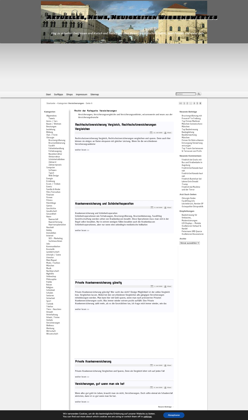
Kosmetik (50, 249)
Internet (49, 236)
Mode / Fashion (53, 263)
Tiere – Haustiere (53, 309)
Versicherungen (53, 323)
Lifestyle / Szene (53, 255)
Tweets (52, 118)
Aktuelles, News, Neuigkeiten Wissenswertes (131, 17)
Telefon (49, 306)
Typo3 (51, 173)
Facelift (52, 146)
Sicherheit (50, 298)
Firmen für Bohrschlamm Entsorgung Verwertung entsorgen (193, 143)
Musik (48, 268)
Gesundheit (51, 214)
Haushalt (50, 227)
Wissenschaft (52, 334)
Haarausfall (53, 219)
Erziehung (50, 181)
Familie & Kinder (53, 189)
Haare (48, 216)
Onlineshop (51, 276)
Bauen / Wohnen (53, 124)
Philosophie (51, 279)
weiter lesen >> (82, 150)
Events (49, 187)
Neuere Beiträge (166, 407)
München (50, 266)
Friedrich (185, 160)
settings (147, 416)
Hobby (49, 230)
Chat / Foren (52, 135)
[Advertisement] (124, 67)
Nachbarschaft (52, 271)
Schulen (49, 293)
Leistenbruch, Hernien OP (192, 204)
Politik (49, 282)
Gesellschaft (51, 211)
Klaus (169, 132)
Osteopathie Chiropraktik (192, 206)
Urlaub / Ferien (53, 317)
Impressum (81, 94)
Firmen (49, 197)
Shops (69, 94)
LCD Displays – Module (191, 223)
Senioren (50, 295)
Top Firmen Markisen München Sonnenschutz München (192, 124)
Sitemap (94, 94)
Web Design (54, 176)
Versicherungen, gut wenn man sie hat (99, 383)
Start (48, 94)
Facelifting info (188, 201)
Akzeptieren (174, 414)
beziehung (50, 129)
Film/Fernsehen (53, 192)
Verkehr (49, 320)
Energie (49, 178)
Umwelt (49, 312)
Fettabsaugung (55, 151)
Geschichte (51, 208)
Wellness (50, 325)
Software (52, 170)
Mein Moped (51, 260)
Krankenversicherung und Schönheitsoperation (104, 203)
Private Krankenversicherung (93, 361)
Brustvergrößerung (57, 140)
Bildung (49, 132)
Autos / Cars (52, 121)
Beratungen (51, 127)
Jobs (48, 244)
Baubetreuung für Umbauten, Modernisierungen (189, 218)
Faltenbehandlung (56, 148)
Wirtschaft (51, 331)
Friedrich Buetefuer (190, 179)
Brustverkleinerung (57, 143)
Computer (50, 167)
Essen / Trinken (53, 184)
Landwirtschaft (52, 252)
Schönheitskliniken (57, 159)
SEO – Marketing (56, 238)
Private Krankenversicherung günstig (98, 282)
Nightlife (50, 274)
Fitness (49, 200)
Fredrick (185, 168)
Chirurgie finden (189, 198)
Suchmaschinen (55, 241)
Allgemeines (51, 116)
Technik (49, 304)
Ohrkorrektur (54, 157)
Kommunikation (53, 246)
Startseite (51, 103)
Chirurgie (50, 137)
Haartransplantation (57, 225)
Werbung (50, 328)
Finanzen (50, 195)
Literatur (50, 257)
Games (49, 206)
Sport (48, 301)
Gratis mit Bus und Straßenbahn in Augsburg (192, 162)
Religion (49, 287)
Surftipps (58, 94)
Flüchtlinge (51, 203)
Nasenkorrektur (55, 154)
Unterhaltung (52, 315)
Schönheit (50, 290)
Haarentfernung (55, 222)
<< (180, 103)
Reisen (49, 285)
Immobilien (51, 233)
